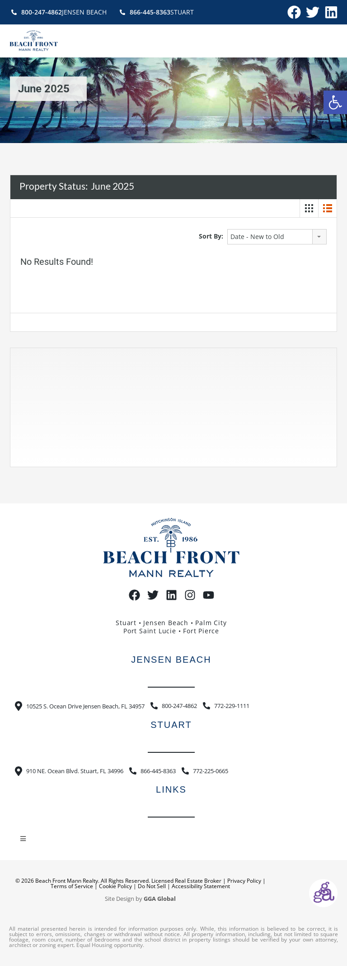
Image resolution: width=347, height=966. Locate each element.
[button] (335, 102)
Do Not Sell (152, 886)
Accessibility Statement (201, 886)
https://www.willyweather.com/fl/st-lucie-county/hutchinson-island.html (68, 457)
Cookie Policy (115, 886)
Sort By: (211, 236)
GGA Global (160, 899)
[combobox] (277, 236)
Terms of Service (72, 886)
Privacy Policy (244, 881)
